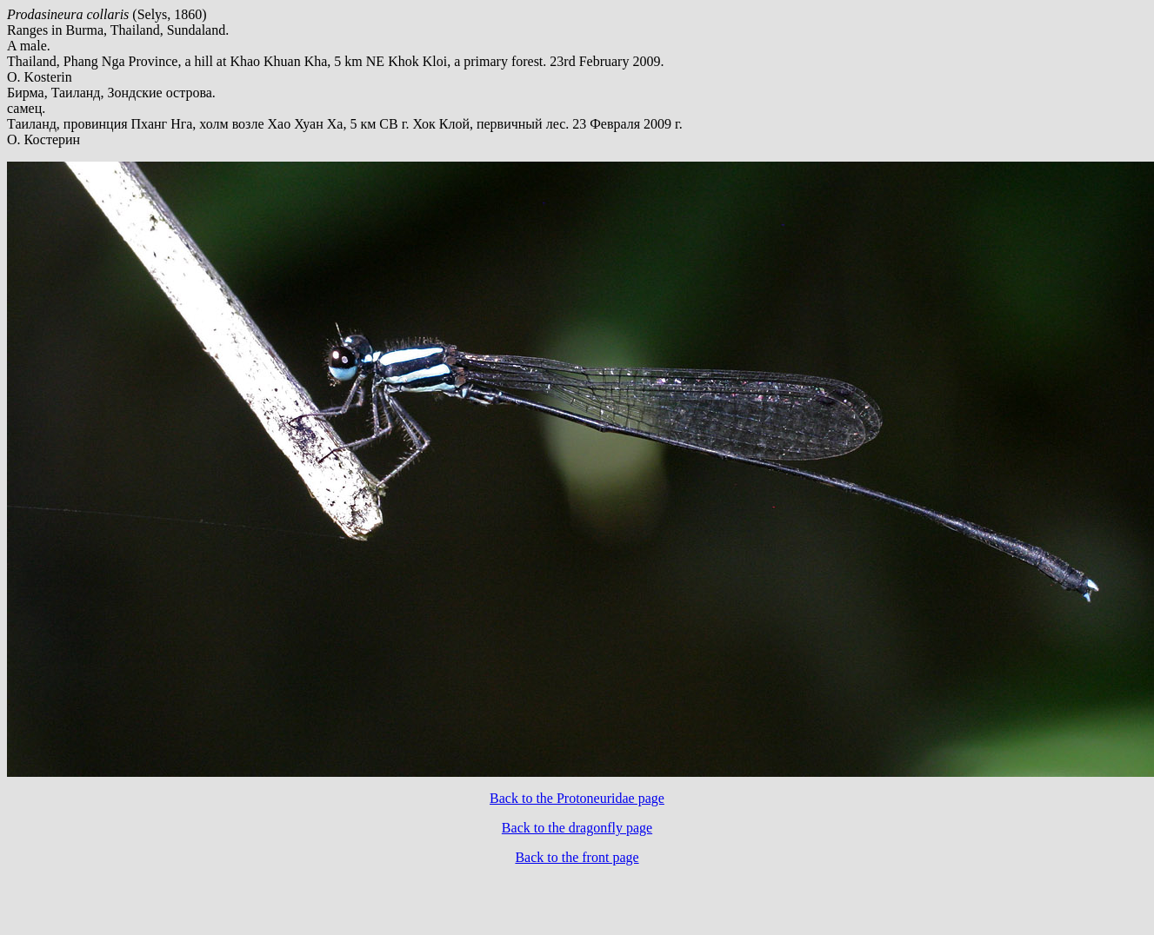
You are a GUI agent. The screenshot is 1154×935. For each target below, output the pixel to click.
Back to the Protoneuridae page (577, 798)
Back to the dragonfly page (577, 827)
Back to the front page (576, 857)
